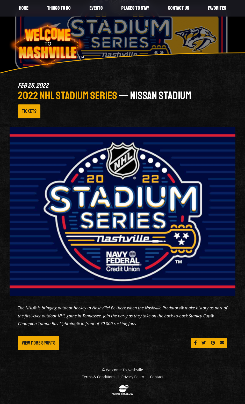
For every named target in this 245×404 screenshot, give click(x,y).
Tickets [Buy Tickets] (29, 111)
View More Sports (38, 343)
